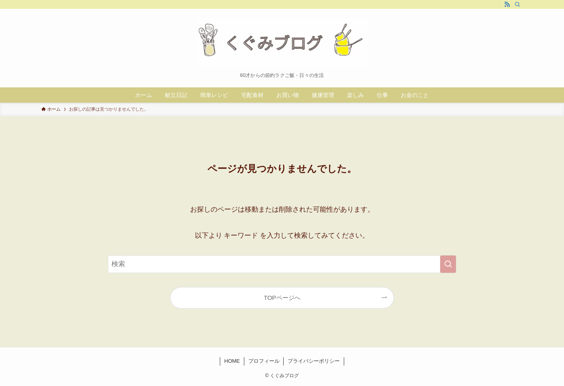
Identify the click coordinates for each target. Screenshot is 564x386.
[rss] (507, 4)
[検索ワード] (282, 264)
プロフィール (264, 361)
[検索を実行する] (448, 264)
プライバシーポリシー (314, 361)
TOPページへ (282, 297)
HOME (232, 361)
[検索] (517, 4)
